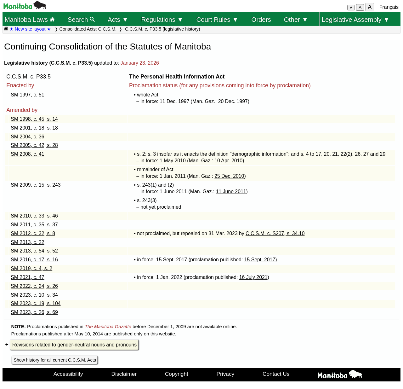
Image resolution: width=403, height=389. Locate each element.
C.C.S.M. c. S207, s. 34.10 (275, 233)
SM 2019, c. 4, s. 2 (31, 268)
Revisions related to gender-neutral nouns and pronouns (74, 344)
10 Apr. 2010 (228, 160)
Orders (261, 19)
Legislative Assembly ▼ (356, 19)
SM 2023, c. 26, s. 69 (34, 312)
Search (81, 19)
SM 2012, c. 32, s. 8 (33, 233)
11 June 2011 (231, 191)
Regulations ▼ (162, 19)
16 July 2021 (253, 277)
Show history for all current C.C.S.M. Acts (55, 360)
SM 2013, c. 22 (27, 242)
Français (389, 7)
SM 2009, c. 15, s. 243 (35, 185)
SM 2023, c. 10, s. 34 (34, 295)
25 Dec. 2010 (229, 176)
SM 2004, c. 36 (27, 136)
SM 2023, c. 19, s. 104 (35, 303)
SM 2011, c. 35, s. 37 (34, 224)
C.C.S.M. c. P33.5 (28, 76)
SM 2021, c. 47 (27, 277)
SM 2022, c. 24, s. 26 (34, 286)
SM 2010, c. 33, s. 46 (34, 215)
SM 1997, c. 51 (27, 94)
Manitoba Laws (29, 19)
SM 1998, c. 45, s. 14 (34, 119)
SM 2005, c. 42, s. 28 (34, 145)
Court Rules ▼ (217, 19)
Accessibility (68, 374)
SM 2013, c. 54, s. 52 (34, 250)
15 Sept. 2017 (259, 259)
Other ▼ (296, 19)
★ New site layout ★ (30, 29)
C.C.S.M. (107, 29)
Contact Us (276, 374)
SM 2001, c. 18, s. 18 (34, 128)
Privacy (226, 374)
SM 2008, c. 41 (27, 154)
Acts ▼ (118, 19)
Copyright (176, 374)
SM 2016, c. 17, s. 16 (34, 259)
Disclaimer (124, 374)
